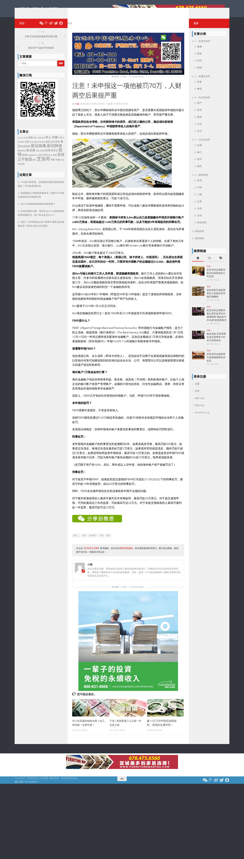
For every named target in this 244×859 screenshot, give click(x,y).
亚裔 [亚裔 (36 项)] (30, 142)
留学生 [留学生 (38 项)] (54, 155)
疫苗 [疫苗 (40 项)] (24, 159)
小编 (77, 108)
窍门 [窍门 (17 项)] (36, 160)
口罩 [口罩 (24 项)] (60, 142)
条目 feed (199, 402)
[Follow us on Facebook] (61, 28)
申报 (101, 540)
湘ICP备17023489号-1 (27, 786)
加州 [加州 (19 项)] (43, 142)
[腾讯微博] (46, 28)
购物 (199, 72)
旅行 (199, 156)
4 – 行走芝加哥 (202, 144)
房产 (199, 107)
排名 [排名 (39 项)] (57, 146)
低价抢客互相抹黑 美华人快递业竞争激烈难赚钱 (216, 298)
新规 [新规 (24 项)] (20, 155)
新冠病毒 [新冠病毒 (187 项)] (38, 150)
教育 (199, 121)
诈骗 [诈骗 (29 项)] (58, 164)
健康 (199, 51)
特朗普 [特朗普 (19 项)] (42, 155)
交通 (199, 149)
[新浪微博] (51, 28)
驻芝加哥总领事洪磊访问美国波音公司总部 (216, 277)
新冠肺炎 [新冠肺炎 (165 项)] (54, 150)
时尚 (199, 65)
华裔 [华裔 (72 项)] (55, 142)
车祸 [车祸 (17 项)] (62, 165)
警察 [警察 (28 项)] (53, 164)
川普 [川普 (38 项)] (26, 146)
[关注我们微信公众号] (41, 28)
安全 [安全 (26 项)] (22, 146)
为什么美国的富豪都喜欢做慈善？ (38, 208)
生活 (70, 27)
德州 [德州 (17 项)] (35, 147)
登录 (197, 395)
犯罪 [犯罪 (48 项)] (48, 155)
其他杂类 (199, 235)
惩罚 (84, 540)
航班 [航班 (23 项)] (34, 164)
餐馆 (199, 93)
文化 (199, 128)
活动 (199, 220)
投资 (199, 114)
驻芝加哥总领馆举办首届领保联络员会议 (216, 362)
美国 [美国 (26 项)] (55, 160)
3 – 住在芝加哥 (202, 102)
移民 (199, 170)
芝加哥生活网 (38, 11)
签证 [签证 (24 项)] (41, 160)
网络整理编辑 (126, 553)
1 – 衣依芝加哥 (202, 45)
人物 (199, 199)
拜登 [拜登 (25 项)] (53, 146)
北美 (199, 206)
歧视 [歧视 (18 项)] (37, 155)
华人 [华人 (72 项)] (48, 142)
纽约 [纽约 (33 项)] (45, 159)
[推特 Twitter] (56, 28)
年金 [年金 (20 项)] (31, 147)
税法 (108, 540)
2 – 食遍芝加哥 (202, 81)
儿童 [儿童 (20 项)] (39, 142)
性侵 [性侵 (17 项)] (39, 147)
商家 (199, 58)
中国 (199, 192)
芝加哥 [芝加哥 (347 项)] (43, 163)
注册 (197, 388)
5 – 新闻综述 (201, 179)
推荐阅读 (199, 243)
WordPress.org (202, 417)
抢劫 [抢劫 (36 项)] (47, 146)
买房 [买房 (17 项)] (26, 142)
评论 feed (199, 410)
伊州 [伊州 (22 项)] (35, 142)
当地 (199, 213)
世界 (199, 185)
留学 (199, 163)
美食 (199, 86)
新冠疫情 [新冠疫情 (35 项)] (25, 151)
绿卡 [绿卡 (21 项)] (50, 160)
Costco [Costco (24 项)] (21, 142)
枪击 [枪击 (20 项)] (24, 155)
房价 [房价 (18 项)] (43, 147)
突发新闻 (201, 227)
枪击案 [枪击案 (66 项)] (30, 155)
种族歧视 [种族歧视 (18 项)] (31, 160)
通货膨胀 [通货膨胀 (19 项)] (21, 169)
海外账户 (93, 540)
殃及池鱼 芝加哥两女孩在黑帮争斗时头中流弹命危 (216, 341)
